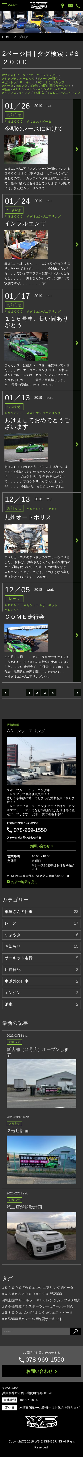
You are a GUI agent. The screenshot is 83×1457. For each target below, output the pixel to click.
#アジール (27, 1319)
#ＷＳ (6, 1294)
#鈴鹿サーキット (49, 1319)
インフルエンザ (25, 223)
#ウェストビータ (14, 75)
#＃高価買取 (12, 1306)
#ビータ (7, 85)
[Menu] (10, 5)
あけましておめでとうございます (37, 423)
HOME (7, 37)
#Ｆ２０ (61, 89)
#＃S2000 (10, 1319)
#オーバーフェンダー (43, 75)
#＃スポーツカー (36, 1306)
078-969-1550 (44, 1359)
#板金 (6, 89)
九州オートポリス (28, 517)
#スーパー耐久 (48, 78)
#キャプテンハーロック (18, 78)
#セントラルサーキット (18, 82)
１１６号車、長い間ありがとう (36, 321)
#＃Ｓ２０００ (23, 1294)
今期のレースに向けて (33, 128)
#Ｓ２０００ (12, 1288)
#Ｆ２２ (25, 92)
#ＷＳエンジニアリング (64, 92)
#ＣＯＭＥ (45, 89)
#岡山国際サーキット (56, 85)
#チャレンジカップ (51, 82)
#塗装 (34, 85)
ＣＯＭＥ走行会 (24, 616)
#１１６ (18, 89)
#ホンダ (21, 85)
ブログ (23, 37)
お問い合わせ (41, 846)
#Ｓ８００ (10, 1312)
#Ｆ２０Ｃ (9, 92)
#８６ (31, 89)
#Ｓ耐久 (38, 92)
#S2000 (56, 1294)
